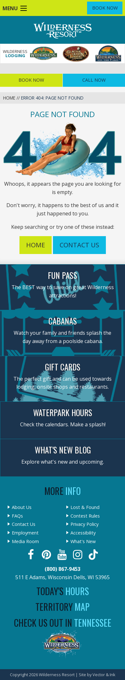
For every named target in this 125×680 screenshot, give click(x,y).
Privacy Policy (84, 524)
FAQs (17, 516)
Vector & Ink (103, 674)
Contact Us (79, 245)
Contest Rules (85, 516)
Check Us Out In (62, 622)
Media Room (25, 541)
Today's (62, 591)
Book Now (105, 8)
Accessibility (83, 533)
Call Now (94, 80)
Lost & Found (84, 507)
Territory (62, 606)
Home (9, 98)
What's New (83, 541)
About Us (22, 507)
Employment (25, 533)
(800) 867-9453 (62, 568)
